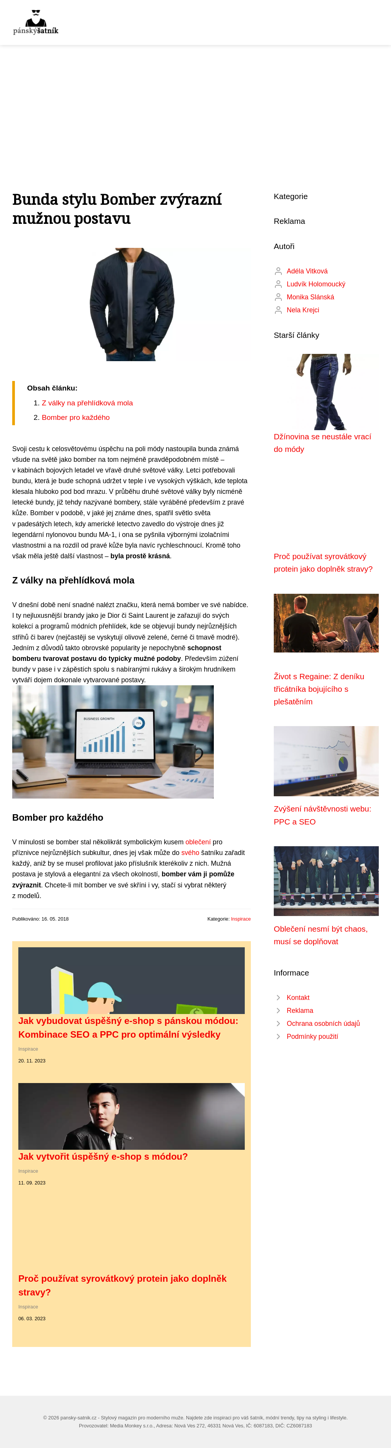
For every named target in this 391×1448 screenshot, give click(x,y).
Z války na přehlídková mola (87, 403)
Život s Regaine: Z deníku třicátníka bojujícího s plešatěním (319, 689)
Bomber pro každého (76, 417)
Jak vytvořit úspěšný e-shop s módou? (103, 1156)
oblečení (198, 842)
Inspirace (241, 919)
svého (190, 853)
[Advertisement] (195, 102)
